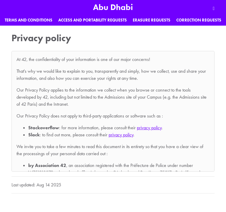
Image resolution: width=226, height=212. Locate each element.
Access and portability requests (92, 20)
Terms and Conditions (28, 20)
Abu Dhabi (113, 7)
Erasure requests (151, 20)
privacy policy (149, 128)
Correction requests (198, 20)
